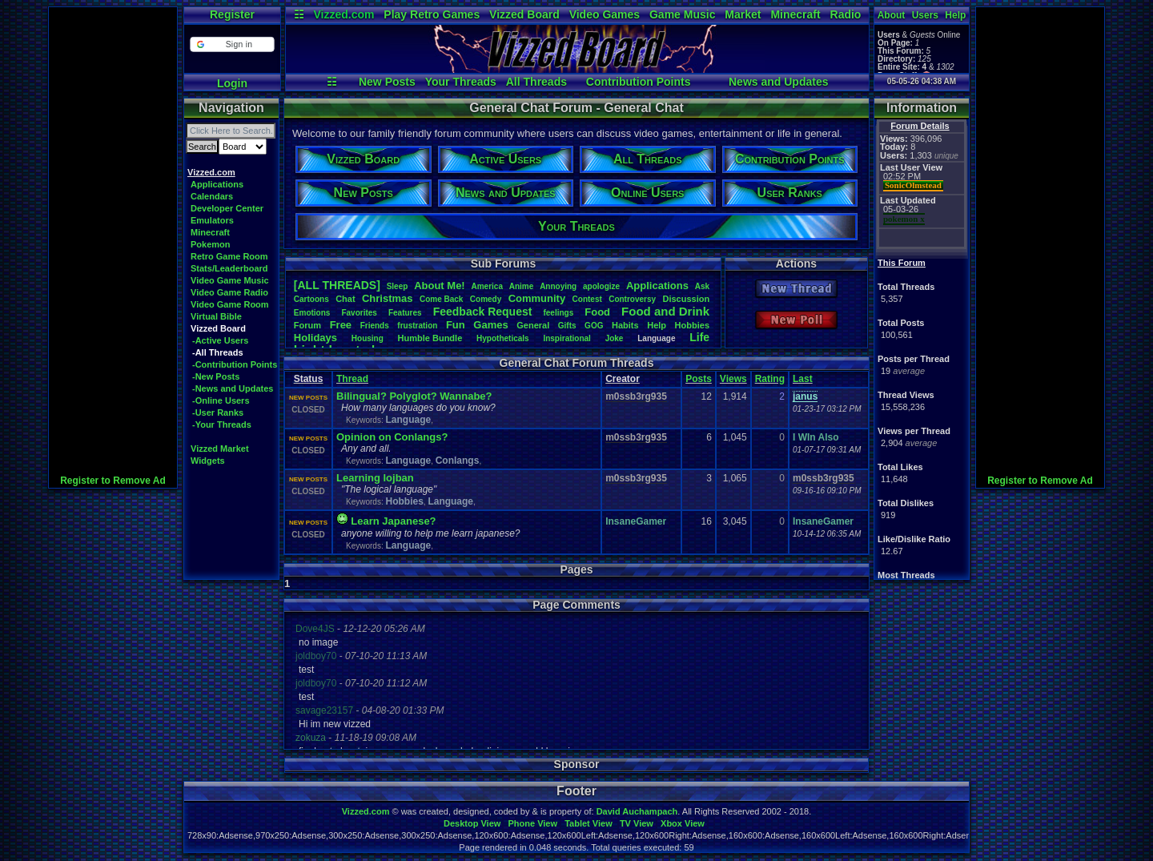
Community (537, 298)
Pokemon (211, 244)
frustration (417, 325)
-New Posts (215, 376)
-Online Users (221, 400)
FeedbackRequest (482, 311)
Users (925, 15)
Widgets (208, 460)
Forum (307, 325)
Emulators (212, 220)
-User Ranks (217, 412)
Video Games (604, 14)
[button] (232, 44)
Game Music (682, 14)
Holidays (315, 338)
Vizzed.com (343, 14)
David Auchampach (637, 811)
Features (405, 312)
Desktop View (472, 823)
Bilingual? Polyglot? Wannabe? (414, 396)
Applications (217, 184)
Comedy (485, 299)
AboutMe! (439, 286)
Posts (698, 378)
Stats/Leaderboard (229, 268)
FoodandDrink (665, 311)
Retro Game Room (229, 256)
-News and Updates (232, 388)
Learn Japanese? (393, 521)
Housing (368, 338)
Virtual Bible (216, 316)
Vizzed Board (524, 14)
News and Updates (778, 81)
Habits (625, 325)
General (532, 325)
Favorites (358, 312)
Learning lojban (375, 478)
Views (733, 378)
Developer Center (227, 208)
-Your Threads (221, 424)
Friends (374, 325)
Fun (455, 325)
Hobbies (692, 325)
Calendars (212, 196)
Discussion (685, 299)
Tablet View (588, 823)
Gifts (567, 325)
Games (490, 325)
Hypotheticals (502, 338)
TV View (636, 823)
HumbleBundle (430, 338)
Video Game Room (230, 304)
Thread (352, 378)
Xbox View (683, 823)
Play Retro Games (432, 14)
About (892, 15)
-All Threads (217, 352)
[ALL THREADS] (337, 285)
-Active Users (220, 340)
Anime (521, 286)
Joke (614, 338)
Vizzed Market (220, 448)
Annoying (558, 286)
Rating (770, 378)
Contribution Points (638, 81)
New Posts (387, 81)
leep (397, 286)
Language (408, 419)
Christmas (387, 298)
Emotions (312, 312)
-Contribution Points (234, 364)
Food (597, 312)
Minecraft (795, 14)
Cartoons (311, 299)
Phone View (532, 823)
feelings (558, 312)
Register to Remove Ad (113, 480)
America (487, 286)
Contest (587, 299)
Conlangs (458, 460)
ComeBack (441, 299)
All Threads (536, 81)
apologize (601, 286)
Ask (702, 286)
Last (803, 378)
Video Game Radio (229, 292)
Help (955, 15)
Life (699, 337)
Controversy (632, 299)
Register (232, 14)
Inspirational (566, 338)
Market (743, 14)
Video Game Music (230, 280)
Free (341, 325)
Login (232, 83)
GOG (594, 325)
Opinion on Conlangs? (392, 437)
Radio (846, 14)
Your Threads (460, 81)
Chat (345, 299)
